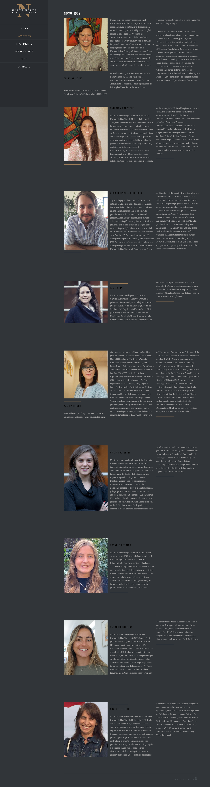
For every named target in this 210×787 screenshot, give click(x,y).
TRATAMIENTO (24, 44)
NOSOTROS (24, 36)
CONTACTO (24, 66)
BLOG (24, 59)
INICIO (24, 28)
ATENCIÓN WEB (24, 51)
